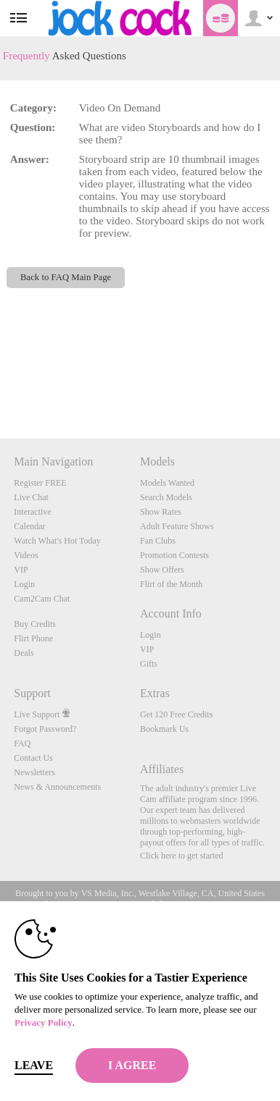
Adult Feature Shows (176, 526)
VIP (21, 570)
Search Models (166, 497)
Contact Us (33, 758)
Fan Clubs (158, 541)
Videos (26, 555)
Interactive (32, 512)
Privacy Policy (44, 1022)
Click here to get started (181, 856)
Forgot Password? (45, 729)
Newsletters (34, 772)
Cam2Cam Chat (42, 599)
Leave (34, 1065)
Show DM (0, 384)
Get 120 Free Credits (176, 714)
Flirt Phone (33, 638)
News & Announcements (57, 787)
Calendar (29, 526)
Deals (23, 653)
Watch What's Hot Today (57, 541)
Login (24, 584)
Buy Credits (35, 624)
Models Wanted (167, 483)
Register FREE (40, 483)
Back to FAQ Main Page (65, 277)
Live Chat (31, 497)
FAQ (22, 743)
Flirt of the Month (171, 584)
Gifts (148, 664)
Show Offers (162, 570)
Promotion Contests (174, 555)
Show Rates (160, 512)
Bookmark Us (164, 729)
